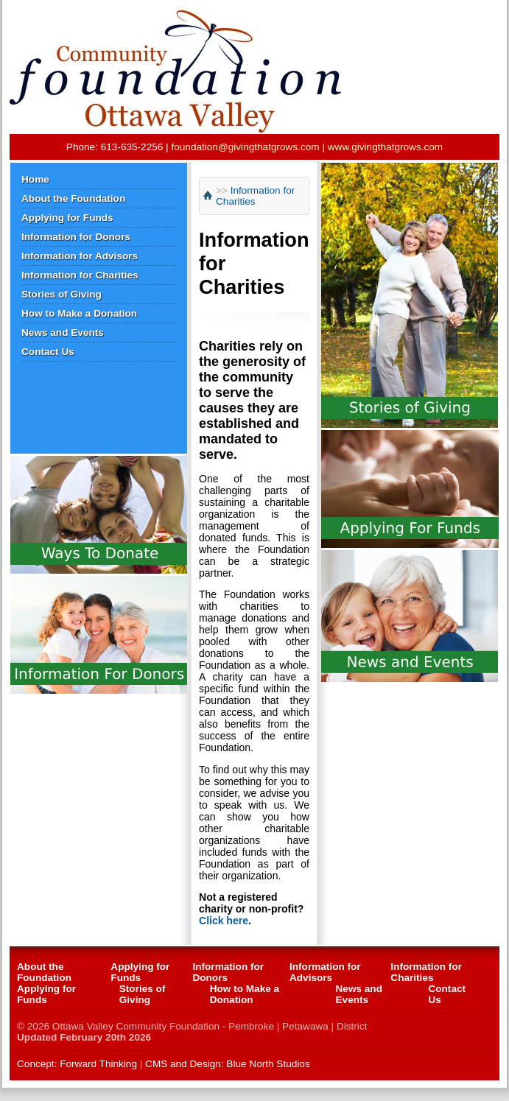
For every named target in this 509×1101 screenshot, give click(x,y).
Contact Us (47, 351)
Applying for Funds (67, 217)
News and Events (62, 332)
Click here (223, 920)
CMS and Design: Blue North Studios (227, 1063)
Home (35, 179)
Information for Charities (79, 275)
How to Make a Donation (79, 313)
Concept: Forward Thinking (77, 1063)
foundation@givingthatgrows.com (245, 146)
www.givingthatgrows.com (385, 146)
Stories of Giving (61, 294)
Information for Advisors (79, 255)
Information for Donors (75, 236)
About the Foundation (73, 198)
